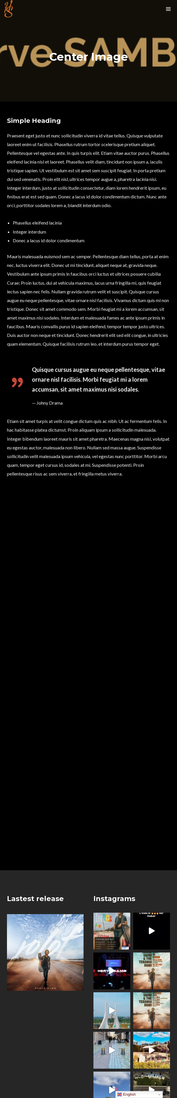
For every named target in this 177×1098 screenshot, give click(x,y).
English (126, 1094)
